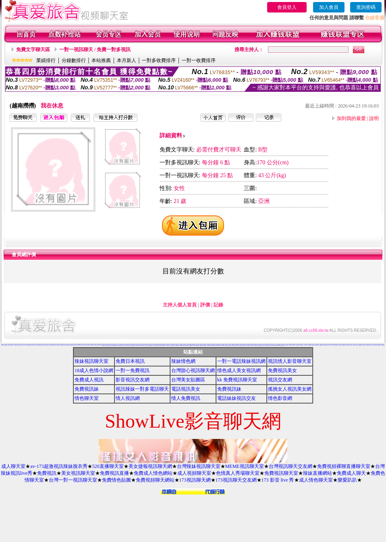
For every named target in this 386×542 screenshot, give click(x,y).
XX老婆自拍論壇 (119, 345)
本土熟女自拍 (314, 344)
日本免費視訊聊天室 (162, 345)
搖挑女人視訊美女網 (289, 389)
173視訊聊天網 (195, 480)
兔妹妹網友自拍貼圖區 (130, 345)
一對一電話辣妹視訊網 (241, 361)
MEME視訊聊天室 (244, 466)
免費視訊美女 (282, 370)
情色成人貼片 (126, 345)
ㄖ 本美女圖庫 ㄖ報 (252, 345)
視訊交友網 (280, 380)
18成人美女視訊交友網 (282, 345)
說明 (374, 118)
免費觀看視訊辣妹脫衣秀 (182, 345)
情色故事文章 (137, 345)
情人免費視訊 (185, 398)
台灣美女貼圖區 (188, 380)
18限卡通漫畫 (123, 345)
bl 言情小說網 (212, 344)
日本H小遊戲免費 (226, 345)
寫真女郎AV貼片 (147, 345)
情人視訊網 (128, 398)
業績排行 (46, 60)
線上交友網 (354, 344)
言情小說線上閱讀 (235, 345)
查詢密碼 (366, 7)
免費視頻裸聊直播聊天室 (343, 466)
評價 (205, 305)
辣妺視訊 (278, 345)
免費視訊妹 (87, 389)
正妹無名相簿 (178, 345)
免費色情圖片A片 (103, 345)
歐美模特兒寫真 (268, 345)
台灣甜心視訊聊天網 (193, 370)
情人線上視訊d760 (222, 345)
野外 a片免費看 (245, 345)
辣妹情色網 (183, 361)
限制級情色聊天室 (150, 345)
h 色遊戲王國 (238, 344)
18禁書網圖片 (235, 344)
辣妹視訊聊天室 (91, 361)
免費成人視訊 (89, 380)
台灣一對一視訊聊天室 (73, 480)
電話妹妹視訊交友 (236, 398)
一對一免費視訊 (132, 370)
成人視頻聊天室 (194, 473)
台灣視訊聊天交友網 (290, 466)
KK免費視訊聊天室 (115, 345)
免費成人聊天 (351, 473)
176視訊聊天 (194, 345)
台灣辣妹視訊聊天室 (198, 466)
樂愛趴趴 (347, 480)
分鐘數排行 (74, 60)
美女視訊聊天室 (78, 473)
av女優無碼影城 (275, 345)
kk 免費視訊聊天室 (237, 380)
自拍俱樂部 (159, 345)
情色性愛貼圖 (111, 345)
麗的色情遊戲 (242, 345)
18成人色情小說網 (94, 370)
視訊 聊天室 (22, 344)
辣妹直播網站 (317, 473)
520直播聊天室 (108, 466)
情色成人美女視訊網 (239, 370)
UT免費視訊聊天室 (187, 345)
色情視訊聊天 (215, 345)
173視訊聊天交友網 (236, 480)
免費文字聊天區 (33, 49)
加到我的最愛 (351, 118)
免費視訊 (46, 473)
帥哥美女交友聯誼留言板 (230, 345)
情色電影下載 (175, 345)
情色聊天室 (87, 398)
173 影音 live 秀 (277, 480)
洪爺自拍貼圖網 (197, 345)
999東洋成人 (265, 345)
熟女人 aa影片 (272, 345)
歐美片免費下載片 (239, 345)
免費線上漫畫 (200, 345)
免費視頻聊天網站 (155, 480)
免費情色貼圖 (116, 480)
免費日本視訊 (130, 361)
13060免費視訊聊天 (155, 345)
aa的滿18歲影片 (40, 344)
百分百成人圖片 (190, 345)
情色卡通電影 (165, 345)
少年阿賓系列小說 (130, 344)
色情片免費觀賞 (372, 344)
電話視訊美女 (185, 389)
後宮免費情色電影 (115, 344)
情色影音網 (280, 398)
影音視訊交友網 (132, 380)
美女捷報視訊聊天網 (150, 466)
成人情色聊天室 (316, 480)
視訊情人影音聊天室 (289, 361)
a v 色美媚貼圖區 (256, 345)
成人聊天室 (13, 466)
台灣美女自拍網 (140, 345)
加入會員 (328, 7)
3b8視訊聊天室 (207, 345)
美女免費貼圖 (172, 345)
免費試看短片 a (218, 345)
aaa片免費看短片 (211, 345)
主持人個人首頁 (180, 305)
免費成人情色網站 (153, 473)
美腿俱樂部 (260, 345)
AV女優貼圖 (43, 344)
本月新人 (126, 60)
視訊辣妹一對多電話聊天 (142, 389)
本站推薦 (101, 60)
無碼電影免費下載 (193, 344)
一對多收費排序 (159, 60)
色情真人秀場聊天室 (237, 473)
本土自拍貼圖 (171, 344)
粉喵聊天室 (262, 345)
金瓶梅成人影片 (134, 345)
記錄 (218, 305)
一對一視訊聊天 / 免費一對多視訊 (95, 49)
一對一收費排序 (199, 60)
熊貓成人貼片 (169, 345)
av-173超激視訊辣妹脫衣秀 (58, 466)
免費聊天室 (144, 345)
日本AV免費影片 (204, 345)
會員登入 (287, 7)
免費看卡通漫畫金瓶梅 (108, 345)
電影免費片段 (249, 345)
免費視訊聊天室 (281, 473)
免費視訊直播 (114, 473)
